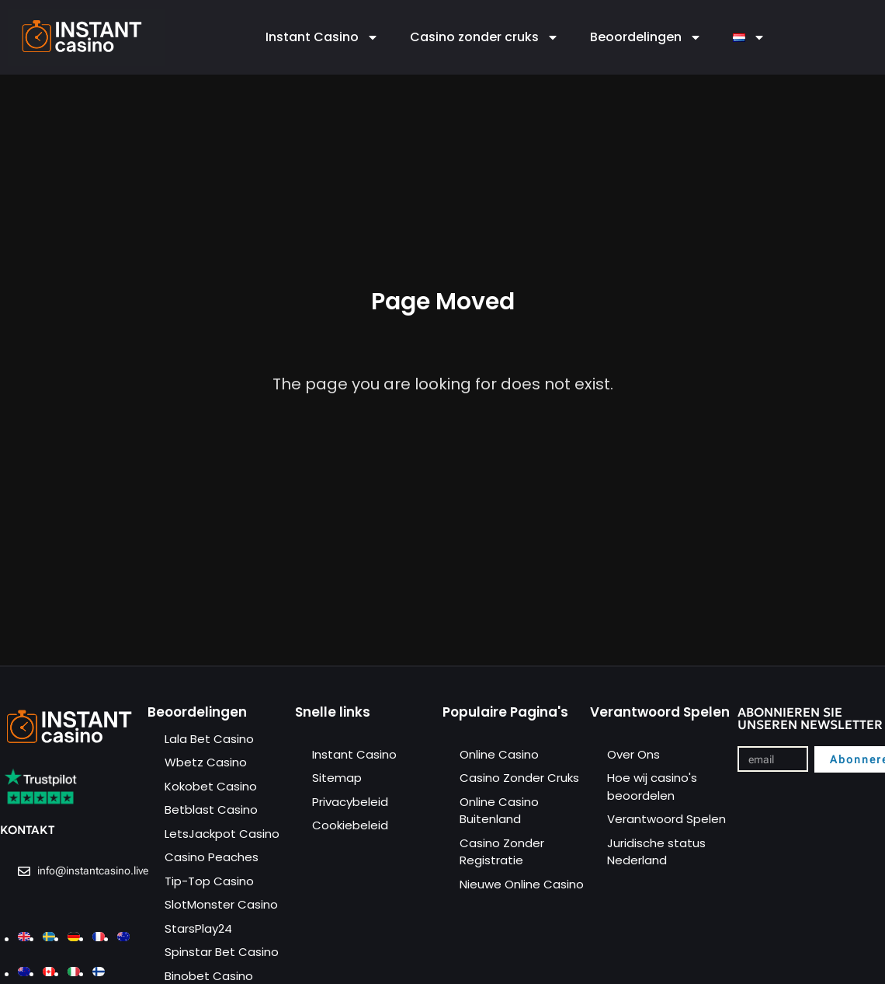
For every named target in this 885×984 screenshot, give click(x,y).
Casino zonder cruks (484, 37)
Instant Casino (322, 37)
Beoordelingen (646, 37)
